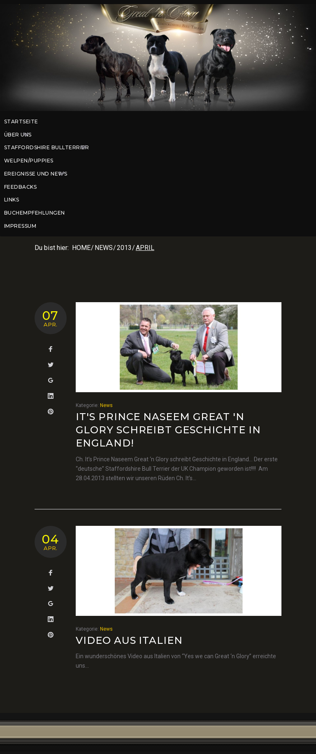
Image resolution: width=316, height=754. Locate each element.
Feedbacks (20, 187)
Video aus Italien (129, 640)
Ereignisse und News (38, 173)
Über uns (21, 134)
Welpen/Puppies (28, 160)
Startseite (21, 121)
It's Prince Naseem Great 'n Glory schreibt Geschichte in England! (168, 430)
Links (11, 200)
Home (81, 248)
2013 (124, 248)
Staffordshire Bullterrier (49, 147)
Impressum (20, 226)
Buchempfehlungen (34, 213)
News (104, 248)
